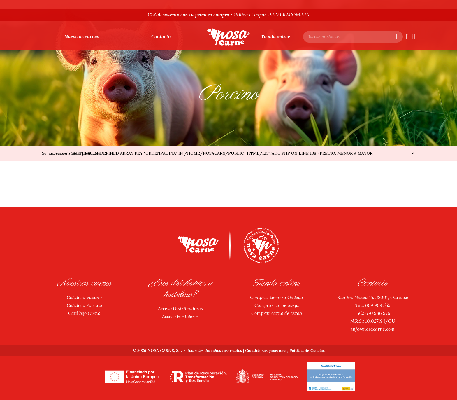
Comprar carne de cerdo (276, 313)
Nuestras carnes (81, 36)
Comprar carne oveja (276, 305)
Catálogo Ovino (84, 313)
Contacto (161, 36)
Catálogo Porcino (84, 305)
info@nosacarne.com (373, 329)
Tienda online (275, 36)
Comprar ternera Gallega (276, 297)
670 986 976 (377, 313)
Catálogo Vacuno (84, 297)
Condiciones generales (265, 350)
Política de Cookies (307, 350)
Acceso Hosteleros (180, 316)
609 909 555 (378, 305)
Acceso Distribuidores (180, 308)
